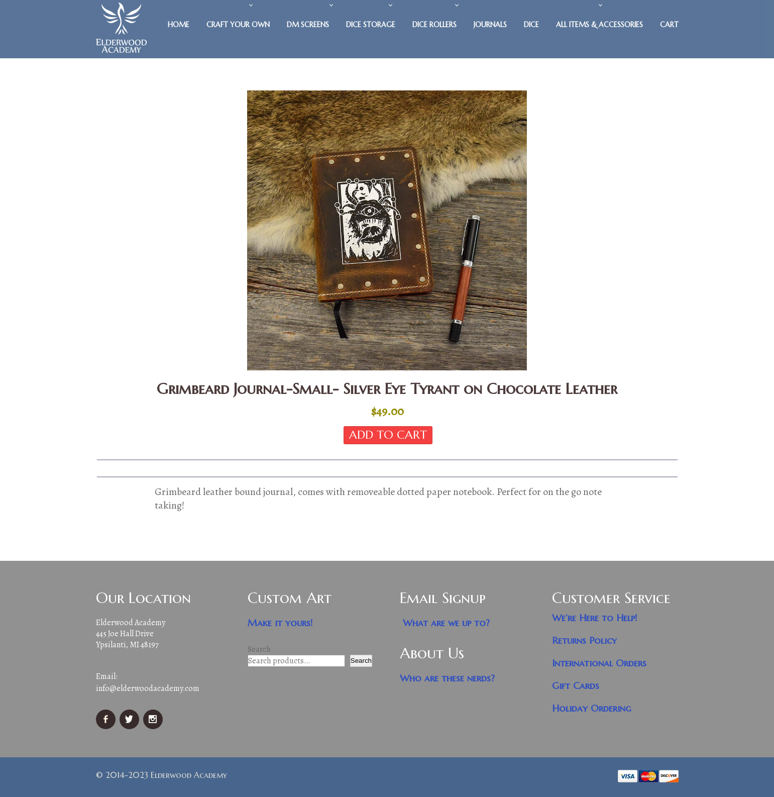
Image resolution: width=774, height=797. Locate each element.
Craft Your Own (238, 24)
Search (259, 649)
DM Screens (308, 24)
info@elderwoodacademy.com (147, 688)
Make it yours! (280, 623)
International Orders (599, 663)
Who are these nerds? (447, 678)
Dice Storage (370, 24)
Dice (531, 24)
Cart (669, 24)
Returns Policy (584, 640)
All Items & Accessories (599, 24)
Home (178, 24)
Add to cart (388, 435)
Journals (490, 24)
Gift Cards (575, 685)
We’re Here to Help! (594, 618)
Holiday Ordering (591, 708)
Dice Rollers (434, 24)
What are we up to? (446, 623)
